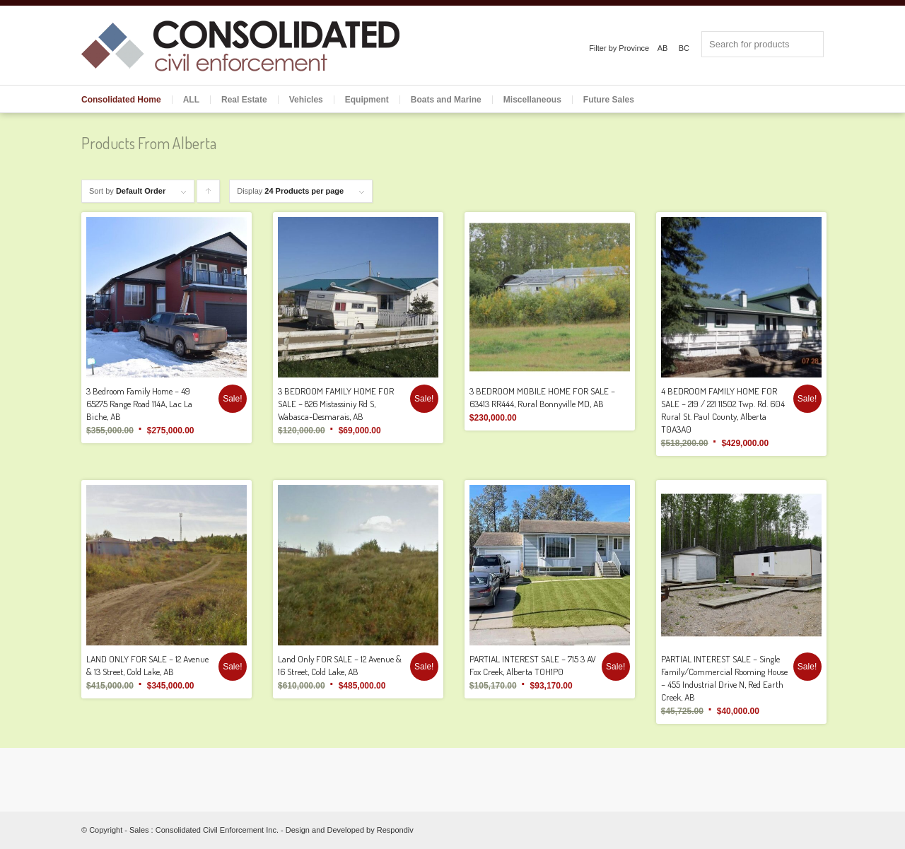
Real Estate (244, 99)
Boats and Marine (446, 99)
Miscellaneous (532, 99)
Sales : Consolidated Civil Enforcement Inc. (204, 830)
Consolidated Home (121, 99)
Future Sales (608, 99)
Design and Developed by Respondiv (350, 830)
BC (684, 48)
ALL (191, 99)
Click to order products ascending (208, 195)
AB (663, 48)
